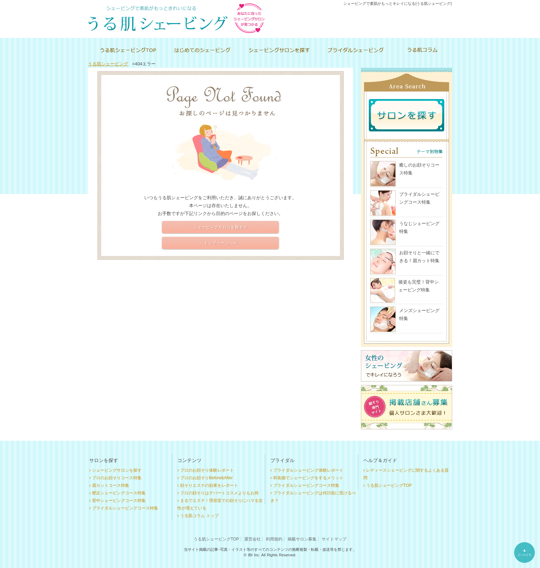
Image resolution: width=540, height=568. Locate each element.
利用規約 (274, 539)
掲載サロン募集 (302, 539)
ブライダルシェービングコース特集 (125, 508)
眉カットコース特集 (110, 485)
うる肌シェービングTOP (389, 485)
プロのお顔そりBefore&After (206, 477)
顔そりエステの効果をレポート (209, 485)
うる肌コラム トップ (199, 515)
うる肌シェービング (108, 63)
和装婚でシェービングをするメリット (308, 477)
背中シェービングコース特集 (119, 500)
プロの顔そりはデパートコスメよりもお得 (219, 493)
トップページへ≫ (220, 242)
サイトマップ (334, 539)
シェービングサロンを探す (117, 470)
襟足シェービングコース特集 (119, 493)
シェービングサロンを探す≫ (220, 227)
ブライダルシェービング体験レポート (308, 470)
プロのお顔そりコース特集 (117, 477)
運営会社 (252, 539)
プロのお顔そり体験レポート (207, 470)
